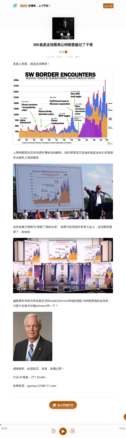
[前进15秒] (73, 431)
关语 (61, 52)
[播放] (63, 431)
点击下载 (108, 5)
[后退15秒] (53, 431)
